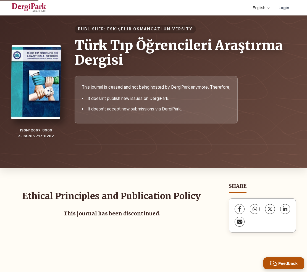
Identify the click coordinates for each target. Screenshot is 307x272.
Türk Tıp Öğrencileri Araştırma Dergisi (179, 52)
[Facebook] (240, 209)
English (261, 8)
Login (284, 7)
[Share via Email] (240, 222)
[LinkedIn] (285, 209)
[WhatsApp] (255, 209)
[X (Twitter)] (270, 209)
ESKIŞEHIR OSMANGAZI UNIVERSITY (150, 29)
